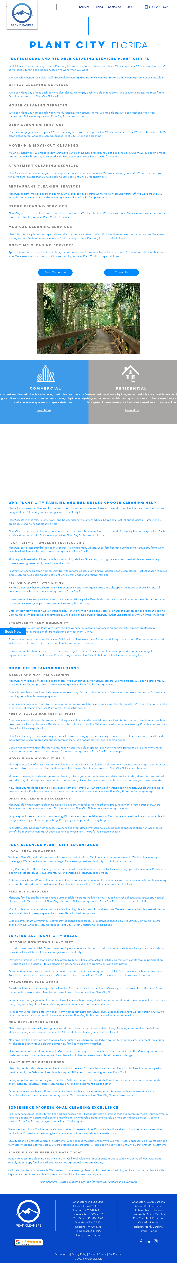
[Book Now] (13, 631)
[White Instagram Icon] (155, 1241)
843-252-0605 (95, 1201)
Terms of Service (97, 1254)
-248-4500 (95, 1230)
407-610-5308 (94, 1222)
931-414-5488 (94, 1206)
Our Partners (115, 1254)
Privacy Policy (79, 1254)
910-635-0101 (95, 1214)
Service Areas (62, 1254)
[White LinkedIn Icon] (148, 1241)
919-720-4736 (93, 1210)
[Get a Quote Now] (55, 272)
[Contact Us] (121, 272)
